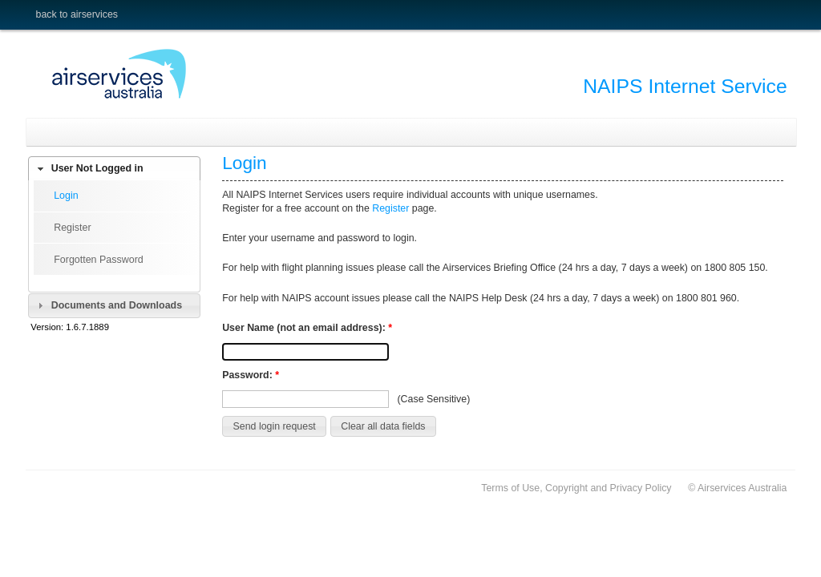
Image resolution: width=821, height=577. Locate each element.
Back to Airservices (77, 14)
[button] (274, 426)
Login (66, 195)
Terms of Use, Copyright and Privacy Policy (576, 488)
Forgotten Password (99, 259)
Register (72, 227)
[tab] (114, 168)
